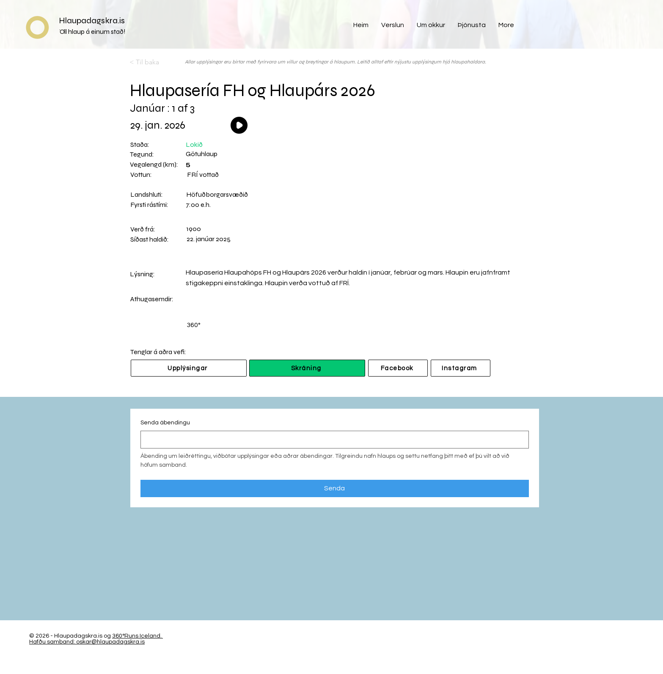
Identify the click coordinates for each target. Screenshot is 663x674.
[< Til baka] (157, 62)
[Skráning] (307, 368)
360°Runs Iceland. (137, 636)
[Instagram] (460, 368)
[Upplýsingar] (189, 368)
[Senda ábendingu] (332, 439)
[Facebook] (398, 368)
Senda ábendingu (165, 423)
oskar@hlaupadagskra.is (110, 642)
